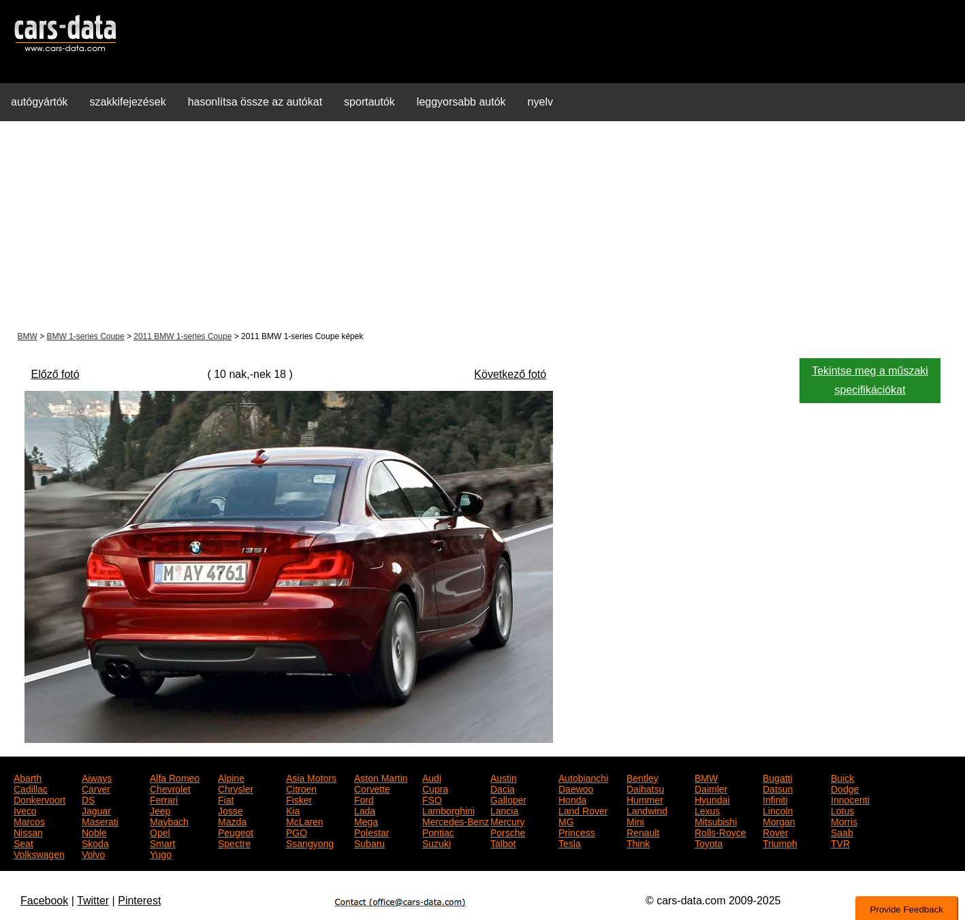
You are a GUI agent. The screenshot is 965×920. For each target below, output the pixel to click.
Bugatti (778, 777)
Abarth (28, 777)
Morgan (779, 820)
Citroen (301, 788)
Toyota (709, 842)
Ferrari (164, 799)
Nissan (28, 831)
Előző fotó (55, 374)
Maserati (100, 820)
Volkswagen (39, 853)
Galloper (508, 799)
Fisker (299, 799)
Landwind (647, 810)
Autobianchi (583, 777)
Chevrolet (170, 788)
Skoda (95, 842)
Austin (503, 777)
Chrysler (235, 788)
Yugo (161, 853)
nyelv (540, 102)
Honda (572, 799)
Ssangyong (310, 842)
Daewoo (575, 788)
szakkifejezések (128, 102)
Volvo (93, 853)
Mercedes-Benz (455, 820)
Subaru (369, 842)
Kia (293, 810)
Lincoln (778, 810)
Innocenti (850, 799)
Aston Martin (381, 777)
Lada (364, 810)
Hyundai (712, 799)
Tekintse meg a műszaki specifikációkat (870, 380)
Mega (366, 820)
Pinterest (139, 900)
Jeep (160, 810)
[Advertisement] (482, 227)
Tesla (569, 842)
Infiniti (775, 799)
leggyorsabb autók (461, 102)
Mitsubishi (716, 820)
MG (566, 820)
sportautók (369, 102)
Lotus (842, 810)
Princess (576, 831)
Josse (230, 810)
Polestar (371, 831)
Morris (844, 820)
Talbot (503, 842)
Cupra (435, 788)
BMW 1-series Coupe (86, 336)
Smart (162, 842)
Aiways (97, 777)
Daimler (711, 788)
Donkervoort (39, 799)
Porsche (507, 831)
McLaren (304, 820)
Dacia (502, 788)
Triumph (780, 842)
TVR (840, 842)
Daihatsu (645, 788)
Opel (160, 831)
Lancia (504, 810)
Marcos (29, 820)
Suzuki (436, 842)
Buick (842, 777)
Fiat (226, 799)
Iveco (25, 810)
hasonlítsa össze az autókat (255, 102)
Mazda (232, 820)
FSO (432, 799)
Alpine (231, 777)
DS (88, 799)
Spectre (234, 842)
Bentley (643, 777)
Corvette (372, 788)
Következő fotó (510, 374)
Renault (643, 831)
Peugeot (235, 831)
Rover (775, 831)
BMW (27, 336)
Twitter (93, 900)
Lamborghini (448, 810)
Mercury (507, 820)
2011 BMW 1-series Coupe (182, 336)
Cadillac (31, 788)
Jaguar (96, 810)
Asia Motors (311, 777)
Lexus (707, 810)
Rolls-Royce (720, 831)
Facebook (44, 900)
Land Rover (582, 810)
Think (638, 842)
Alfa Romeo (175, 777)
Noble (94, 831)
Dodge (845, 788)
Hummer (645, 799)
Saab (842, 831)
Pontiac (438, 831)
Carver (96, 788)
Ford (364, 799)
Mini (635, 820)
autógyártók (39, 102)
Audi (431, 777)
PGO (296, 831)
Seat (23, 842)
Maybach (169, 820)
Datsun (778, 788)
